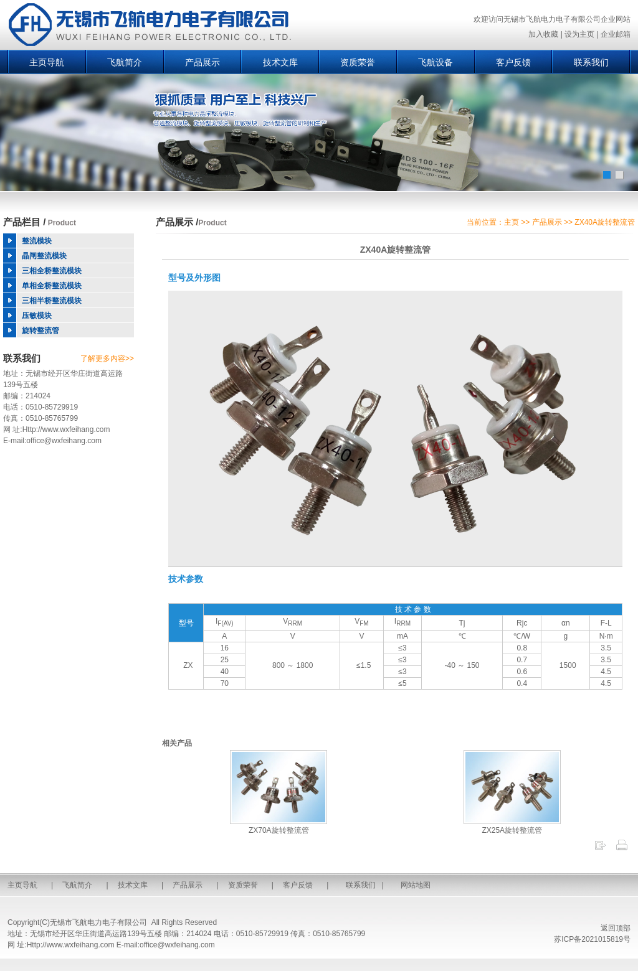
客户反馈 (513, 62)
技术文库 (280, 62)
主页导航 (46, 62)
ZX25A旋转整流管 (512, 826)
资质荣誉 (357, 62)
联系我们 (591, 62)
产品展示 (202, 62)
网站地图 (416, 885)
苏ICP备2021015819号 (592, 939)
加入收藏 (543, 34)
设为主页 (579, 34)
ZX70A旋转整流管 (278, 826)
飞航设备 (435, 62)
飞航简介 (124, 62)
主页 (511, 222)
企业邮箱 (616, 34)
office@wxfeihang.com (64, 440)
